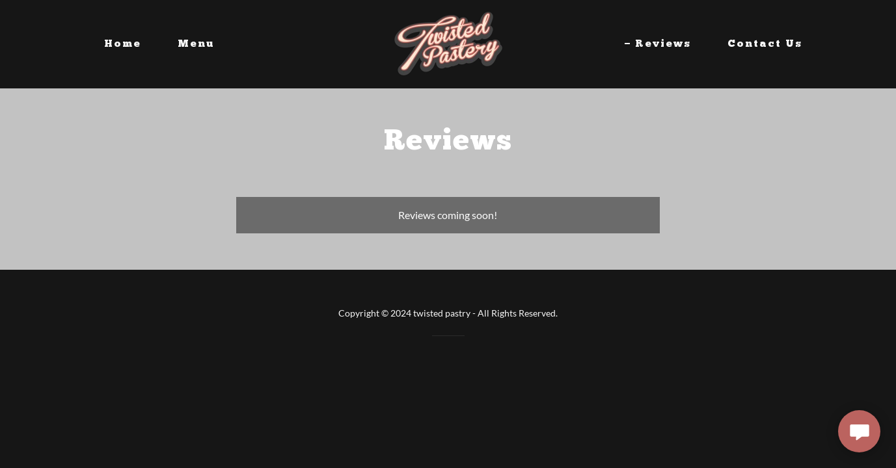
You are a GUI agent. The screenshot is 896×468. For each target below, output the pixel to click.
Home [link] (122, 44)
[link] (448, 42)
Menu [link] (196, 44)
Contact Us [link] (764, 44)
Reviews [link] (663, 44)
